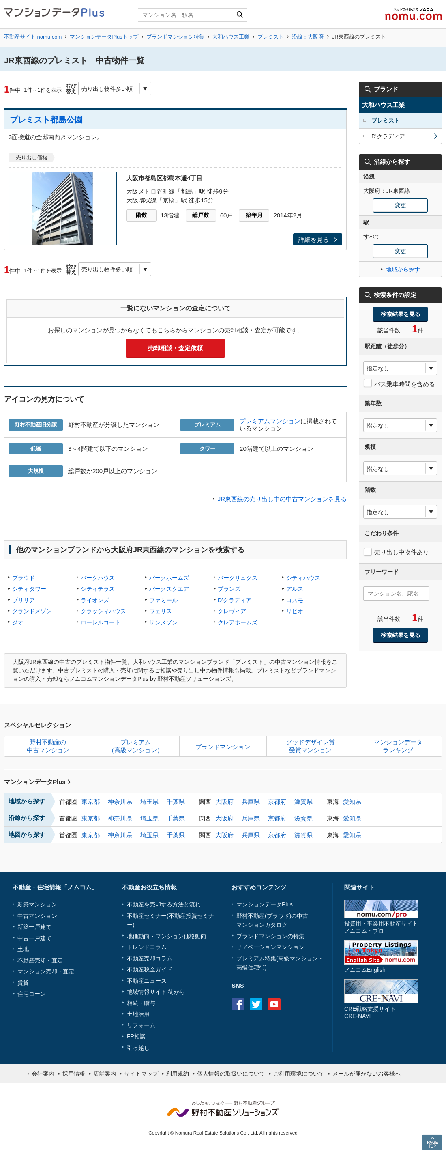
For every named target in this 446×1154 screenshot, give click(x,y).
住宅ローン (31, 993)
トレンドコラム (147, 947)
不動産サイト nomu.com (33, 37)
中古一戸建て (34, 938)
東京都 (90, 801)
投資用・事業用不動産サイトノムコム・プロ (381, 927)
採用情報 (73, 1073)
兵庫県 (251, 801)
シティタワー (29, 589)
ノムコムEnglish (365, 970)
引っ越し (138, 1047)
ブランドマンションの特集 (270, 936)
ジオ (18, 622)
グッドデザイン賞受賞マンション (310, 746)
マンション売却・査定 (45, 971)
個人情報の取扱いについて (231, 1073)
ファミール (163, 600)
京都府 (277, 801)
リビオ (294, 611)
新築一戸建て (34, 927)
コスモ (294, 600)
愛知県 (352, 801)
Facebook (238, 1004)
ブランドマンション (222, 746)
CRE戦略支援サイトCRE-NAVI (370, 1012)
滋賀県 (303, 801)
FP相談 (136, 1036)
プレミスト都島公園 (46, 119)
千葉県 (176, 801)
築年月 (254, 215)
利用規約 (177, 1073)
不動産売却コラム (149, 958)
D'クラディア (234, 600)
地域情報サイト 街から (156, 991)
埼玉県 (149, 801)
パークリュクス (237, 578)
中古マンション (37, 916)
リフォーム (141, 1025)
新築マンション (37, 904)
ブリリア (23, 600)
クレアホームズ (237, 622)
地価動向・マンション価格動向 (166, 936)
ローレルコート (100, 622)
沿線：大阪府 (308, 37)
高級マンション (298, 958)
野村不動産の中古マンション (48, 746)
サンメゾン (163, 622)
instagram (292, 1004)
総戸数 (200, 215)
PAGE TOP (432, 1142)
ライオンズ (95, 600)
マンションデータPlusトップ (104, 37)
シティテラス (98, 589)
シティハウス (303, 578)
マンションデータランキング (398, 746)
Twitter (256, 1004)
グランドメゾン (32, 611)
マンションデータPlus (37, 781)
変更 (400, 205)
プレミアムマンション (270, 421)
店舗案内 (104, 1073)
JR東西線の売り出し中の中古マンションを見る (282, 498)
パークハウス (98, 578)
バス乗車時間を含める (404, 384)
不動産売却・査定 (40, 960)
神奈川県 (120, 801)
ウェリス (160, 611)
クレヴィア (232, 611)
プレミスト (270, 37)
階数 (141, 215)
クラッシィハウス (103, 611)
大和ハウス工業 (230, 37)
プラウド (23, 578)
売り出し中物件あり (401, 552)
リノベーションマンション (270, 947)
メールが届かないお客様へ (366, 1073)
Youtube (274, 1004)
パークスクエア (169, 589)
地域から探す (403, 269)
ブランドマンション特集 (175, 37)
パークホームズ (169, 578)
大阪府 (224, 801)
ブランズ (229, 589)
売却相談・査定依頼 (175, 347)
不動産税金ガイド (149, 969)
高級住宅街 (250, 967)
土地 (23, 949)
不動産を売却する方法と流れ (164, 904)
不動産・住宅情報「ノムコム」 (55, 887)
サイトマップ (141, 1073)
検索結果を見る (400, 314)
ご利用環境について (298, 1073)
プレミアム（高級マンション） (135, 746)
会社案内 (43, 1073)
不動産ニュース (147, 980)
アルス (294, 589)
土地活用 (138, 1014)
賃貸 (23, 983)
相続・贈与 (141, 1003)
